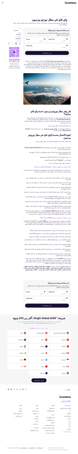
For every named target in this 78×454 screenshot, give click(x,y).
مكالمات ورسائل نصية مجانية (48, 427)
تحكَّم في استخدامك (50, 433)
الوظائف (20, 410)
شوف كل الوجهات (67, 431)
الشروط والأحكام (39, 447)
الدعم (37, 408)
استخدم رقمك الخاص (50, 430)
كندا (70, 410)
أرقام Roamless (51, 410)
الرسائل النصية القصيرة (50, 425)
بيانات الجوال (52, 408)
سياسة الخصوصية (32, 447)
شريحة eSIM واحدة (50, 417)
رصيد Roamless (51, 420)
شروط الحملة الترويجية (23, 447)
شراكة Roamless (34, 430)
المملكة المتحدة (67, 416)
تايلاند (69, 426)
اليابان (69, 423)
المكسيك (69, 413)
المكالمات (52, 422)
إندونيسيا (69, 429)
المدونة (36, 416)
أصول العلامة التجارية (17, 413)
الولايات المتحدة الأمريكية (65, 408)
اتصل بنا (36, 421)
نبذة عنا (20, 408)
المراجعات (36, 418)
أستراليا (69, 418)
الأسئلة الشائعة (35, 411)
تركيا (70, 421)
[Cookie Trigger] (12, 447)
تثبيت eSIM (35, 413)
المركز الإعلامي (18, 416)
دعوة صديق (35, 424)
